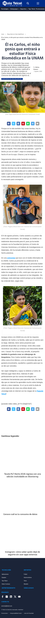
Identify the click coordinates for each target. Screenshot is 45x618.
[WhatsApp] (28, 123)
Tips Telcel (31, 9)
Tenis (25, 580)
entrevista (11, 258)
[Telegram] (33, 123)
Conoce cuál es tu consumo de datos (20, 514)
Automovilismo (28, 577)
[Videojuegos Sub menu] (18, 9)
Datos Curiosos (6, 584)
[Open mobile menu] (38, 3)
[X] (13, 123)
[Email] (37, 123)
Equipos (4, 577)
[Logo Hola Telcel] (12, 3)
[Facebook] (9, 123)
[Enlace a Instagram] (7, 597)
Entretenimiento (8, 588)
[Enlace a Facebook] (2, 597)
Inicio (2, 34)
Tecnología (4, 9)
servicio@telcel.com (6, 606)
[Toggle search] (28, 3)
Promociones (40, 9)
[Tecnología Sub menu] (8, 9)
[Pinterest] (23, 123)
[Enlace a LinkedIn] (11, 597)
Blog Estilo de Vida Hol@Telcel (15, 34)
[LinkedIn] (18, 123)
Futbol (25, 574)
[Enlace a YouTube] (19, 597)
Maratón (26, 584)
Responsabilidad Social (15, 613)
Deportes (23, 9)
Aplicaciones (5, 574)
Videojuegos (14, 9)
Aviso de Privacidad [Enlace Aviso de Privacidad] (28, 613)
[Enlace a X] (15, 597)
